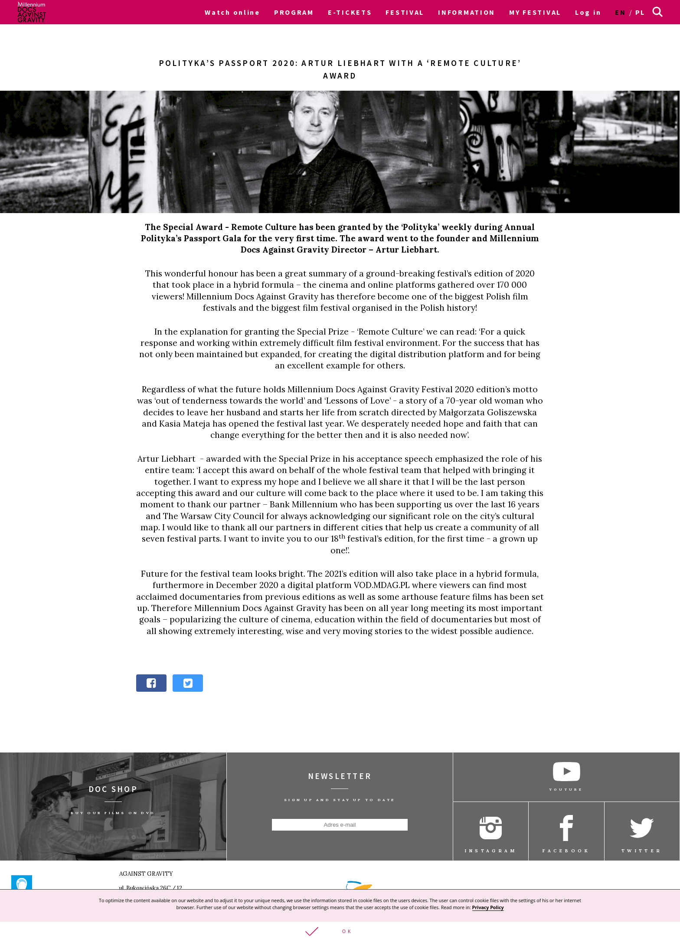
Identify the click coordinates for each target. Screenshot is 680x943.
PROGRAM (294, 12)
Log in (588, 12)
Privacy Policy (488, 907)
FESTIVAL (405, 12)
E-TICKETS (350, 12)
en (620, 12)
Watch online (232, 12)
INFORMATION (466, 12)
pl (640, 12)
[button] (340, 932)
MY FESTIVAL (535, 12)
